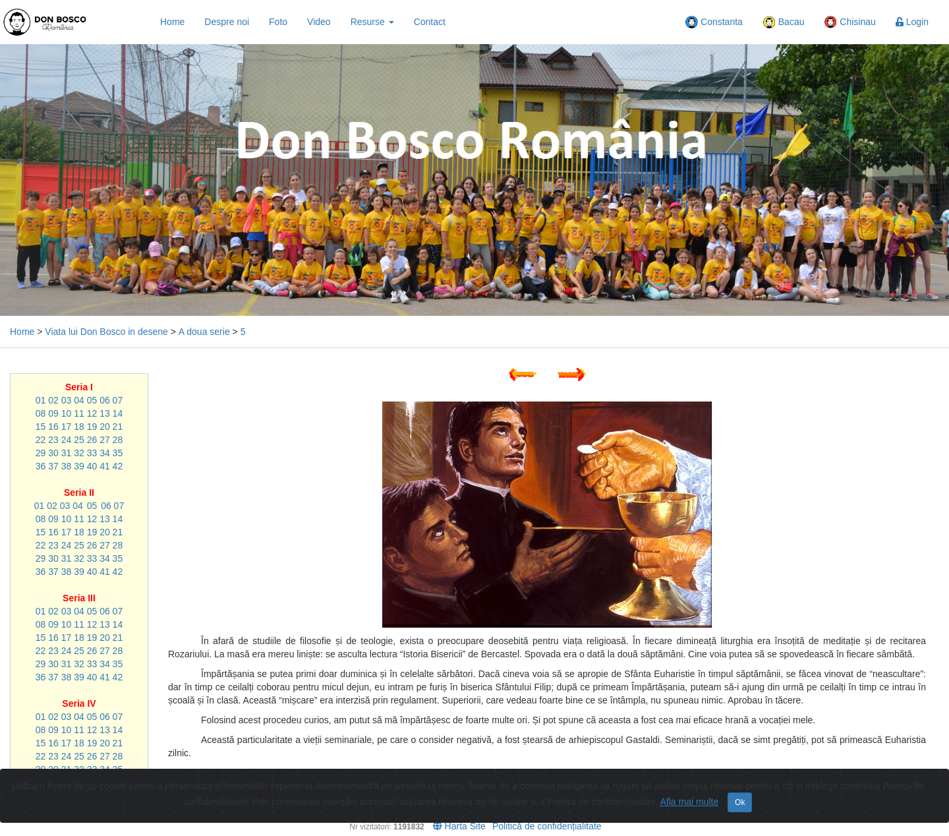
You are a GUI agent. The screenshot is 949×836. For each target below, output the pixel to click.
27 (105, 439)
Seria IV (79, 703)
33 (92, 453)
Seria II (79, 492)
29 (41, 453)
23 (53, 439)
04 (79, 400)
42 (118, 466)
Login (912, 21)
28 (118, 439)
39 (79, 466)
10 (66, 413)
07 (118, 400)
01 (41, 400)
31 (66, 453)
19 (92, 426)
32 (79, 453)
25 (79, 439)
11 (79, 413)
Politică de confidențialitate (547, 826)
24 (66, 439)
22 (41, 439)
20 (105, 426)
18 (79, 426)
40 (92, 466)
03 (66, 400)
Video (319, 21)
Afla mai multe (689, 801)
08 (41, 413)
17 (66, 426)
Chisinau (849, 22)
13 (105, 413)
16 (53, 426)
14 (118, 413)
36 (41, 466)
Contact (430, 21)
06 (105, 400)
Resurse (372, 21)
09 (53, 413)
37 (53, 466)
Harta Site (459, 826)
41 (105, 466)
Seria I (79, 387)
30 (53, 453)
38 (66, 466)
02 (53, 400)
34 (105, 453)
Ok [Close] (740, 802)
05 (92, 400)
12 (92, 413)
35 (118, 453)
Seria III (79, 598)
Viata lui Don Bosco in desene (106, 331)
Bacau (783, 22)
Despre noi (226, 21)
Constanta (714, 22)
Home (172, 21)
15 (41, 426)
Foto (278, 21)
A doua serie (204, 331)
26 (92, 439)
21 (118, 426)
